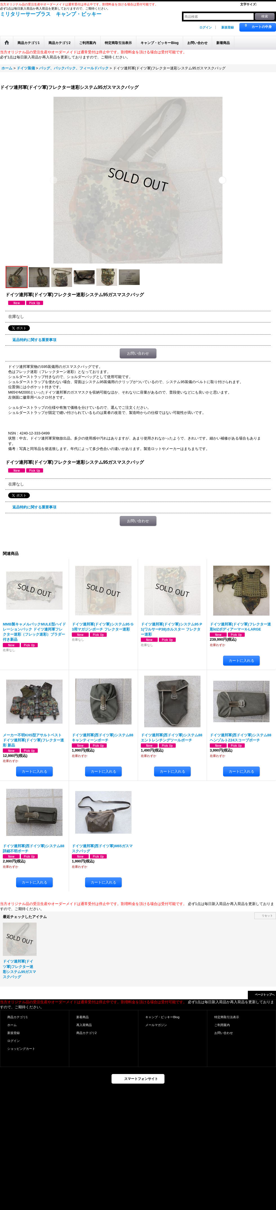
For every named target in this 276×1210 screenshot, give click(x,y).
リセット (267, 915)
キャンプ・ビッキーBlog (162, 1017)
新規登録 (227, 27)
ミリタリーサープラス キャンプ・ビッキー (50, 14)
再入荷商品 (84, 1025)
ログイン (205, 27)
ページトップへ (265, 994)
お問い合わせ (138, 353)
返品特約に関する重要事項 (34, 340)
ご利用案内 (222, 1025)
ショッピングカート (21, 1048)
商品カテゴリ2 (86, 1033)
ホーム (12, 1025)
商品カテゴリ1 (17, 1017)
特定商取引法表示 (226, 1017)
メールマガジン (156, 1025)
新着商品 (82, 1017)
